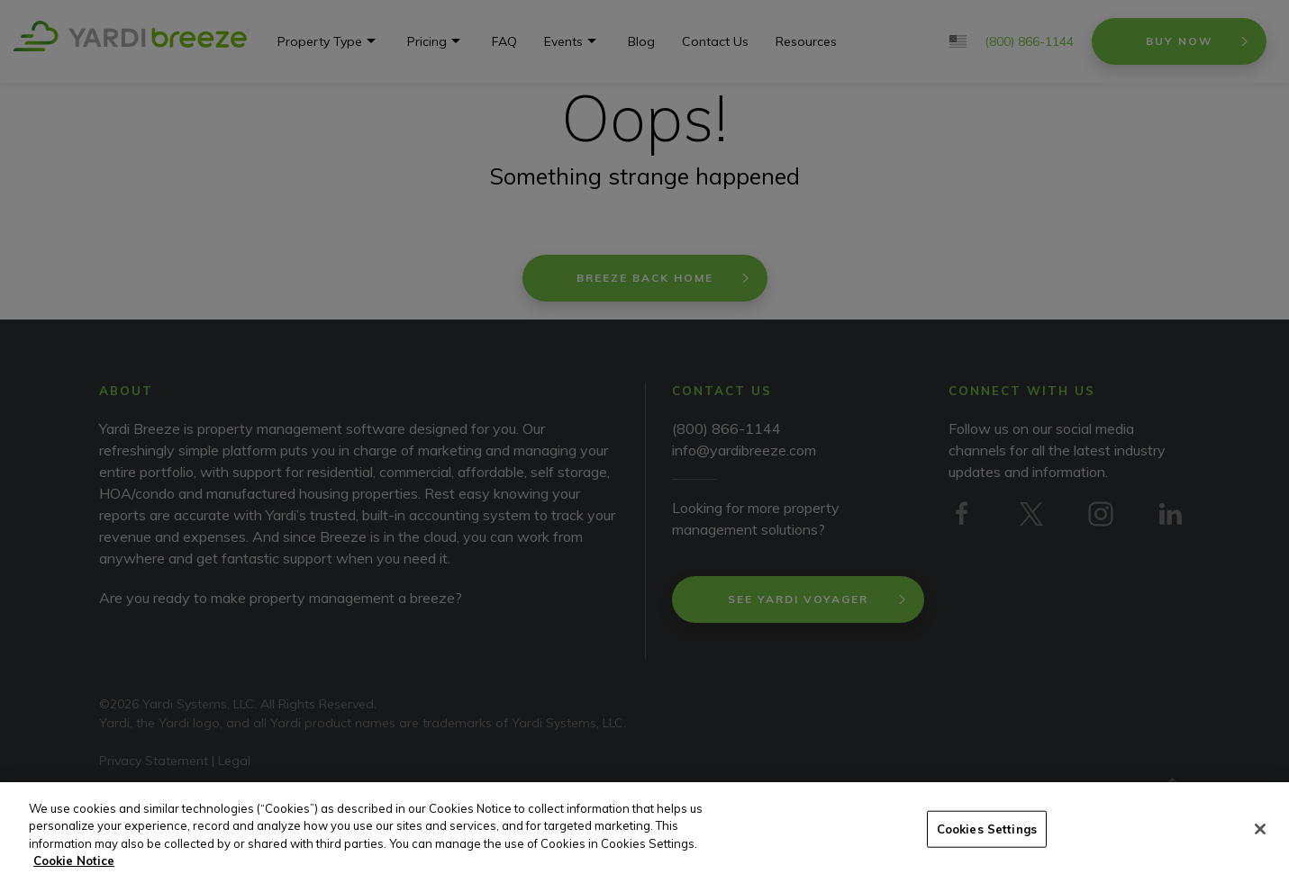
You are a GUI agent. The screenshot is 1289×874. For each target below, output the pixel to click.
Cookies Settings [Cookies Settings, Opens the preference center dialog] (987, 849)
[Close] (1260, 849)
